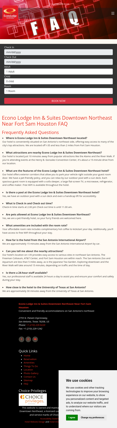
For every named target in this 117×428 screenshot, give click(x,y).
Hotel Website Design (35, 421)
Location (28, 369)
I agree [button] (72, 417)
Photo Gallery (31, 373)
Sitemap (28, 380)
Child (7, 76)
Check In (9, 47)
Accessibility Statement (51, 418)
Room (7, 86)
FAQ (26, 383)
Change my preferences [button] (92, 417)
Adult (7, 66)
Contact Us (30, 376)
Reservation (30, 359)
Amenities (29, 362)
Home (27, 355)
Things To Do (31, 366)
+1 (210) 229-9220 (59, 3)
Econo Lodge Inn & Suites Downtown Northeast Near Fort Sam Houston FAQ (57, 120)
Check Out (10, 57)
